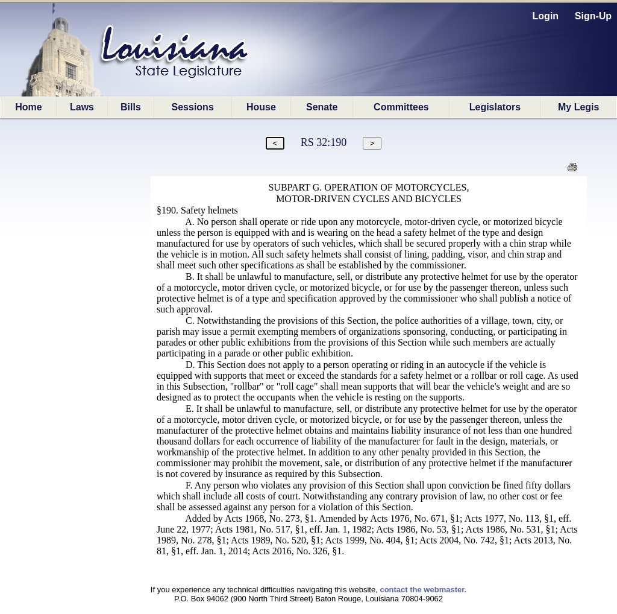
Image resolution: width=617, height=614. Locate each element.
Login (546, 16)
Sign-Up (593, 16)
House (261, 107)
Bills (131, 107)
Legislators (495, 107)
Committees (401, 107)
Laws (82, 107)
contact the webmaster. (423, 589)
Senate (321, 107)
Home (28, 107)
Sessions (193, 107)
